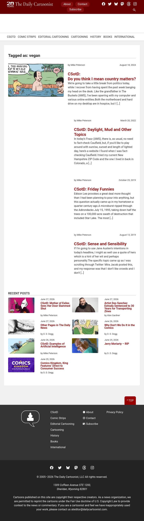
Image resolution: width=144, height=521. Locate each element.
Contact (82, 4)
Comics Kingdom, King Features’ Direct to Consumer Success (54, 366)
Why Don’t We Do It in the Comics (119, 326)
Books (107, 36)
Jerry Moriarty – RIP (116, 343)
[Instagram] (135, 4)
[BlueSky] (116, 4)
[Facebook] (103, 4)
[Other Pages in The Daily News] (21, 328)
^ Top (130, 400)
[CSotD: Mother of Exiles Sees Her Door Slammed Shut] (21, 306)
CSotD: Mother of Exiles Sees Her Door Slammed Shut (55, 306)
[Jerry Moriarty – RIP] (85, 346)
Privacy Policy (115, 412)
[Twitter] (110, 4)
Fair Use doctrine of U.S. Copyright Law (93, 501)
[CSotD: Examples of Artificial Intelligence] (21, 346)
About (67, 4)
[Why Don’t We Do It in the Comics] (85, 328)
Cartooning (79, 36)
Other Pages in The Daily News (55, 326)
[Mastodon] (122, 4)
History (95, 36)
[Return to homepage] (31, 432)
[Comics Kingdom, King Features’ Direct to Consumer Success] (21, 365)
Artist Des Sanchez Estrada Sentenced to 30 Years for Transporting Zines (119, 307)
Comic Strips (27, 36)
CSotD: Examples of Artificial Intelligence (53, 345)
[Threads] (129, 4)
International (124, 36)
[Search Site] (135, 10)
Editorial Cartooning (53, 36)
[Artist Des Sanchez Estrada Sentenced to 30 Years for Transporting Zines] (85, 306)
